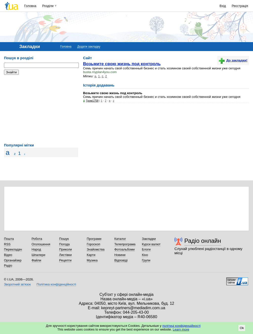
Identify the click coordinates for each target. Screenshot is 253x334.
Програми (94, 239)
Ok (242, 328)
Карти (91, 255)
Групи (146, 260)
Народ (36, 249)
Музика (92, 260)
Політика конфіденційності (56, 284)
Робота (37, 239)
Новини (120, 255)
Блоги (146, 249)
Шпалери (38, 255)
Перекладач (13, 249)
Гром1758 (92, 100)
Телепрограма (125, 244)
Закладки (149, 239)
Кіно (145, 255)
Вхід (223, 6)
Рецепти (65, 260)
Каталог (120, 239)
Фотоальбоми (124, 249)
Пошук (64, 239)
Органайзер (12, 260)
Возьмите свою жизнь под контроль (122, 63)
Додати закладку (88, 46)
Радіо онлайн (202, 240)
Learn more (181, 329)
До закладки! (233, 60)
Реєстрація (240, 6)
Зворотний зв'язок (17, 284)
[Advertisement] (41, 109)
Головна (30, 6)
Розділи (48, 6)
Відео (8, 255)
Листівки (65, 255)
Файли (36, 260)
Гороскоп (93, 244)
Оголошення (41, 244)
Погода (64, 244)
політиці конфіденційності (181, 326)
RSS (7, 244)
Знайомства (96, 249)
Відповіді (121, 260)
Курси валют (151, 244)
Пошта (9, 239)
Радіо (8, 265)
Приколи (65, 249)
